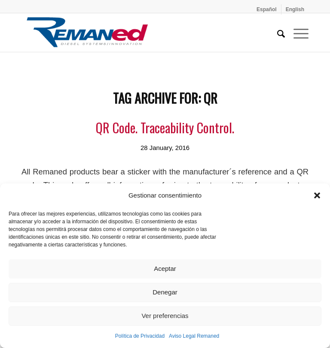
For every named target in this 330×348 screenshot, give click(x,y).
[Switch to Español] (267, 9)
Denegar (165, 292)
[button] (317, 195)
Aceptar (165, 268)
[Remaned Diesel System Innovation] (87, 32)
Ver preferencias (164, 315)
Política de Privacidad (140, 336)
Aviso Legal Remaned (194, 336)
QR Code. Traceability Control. (165, 127)
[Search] (277, 32)
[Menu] (297, 32)
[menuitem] (266, 9)
